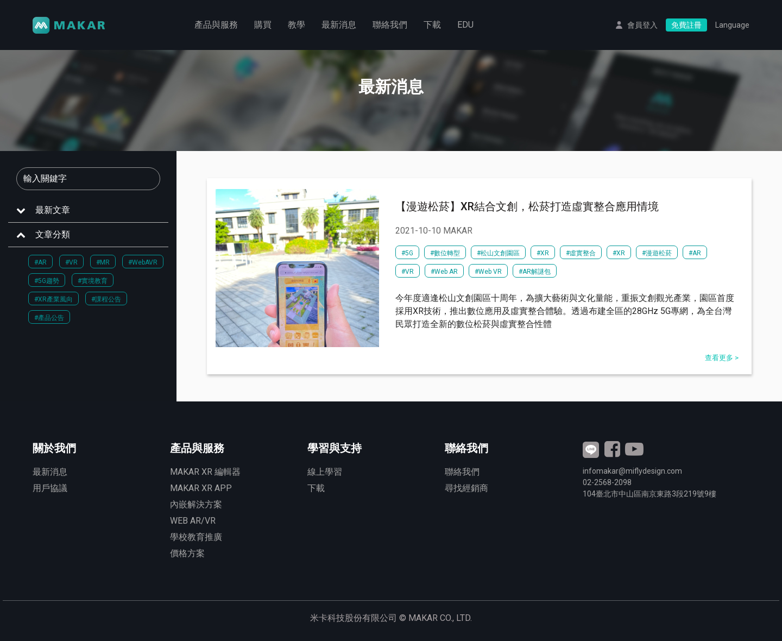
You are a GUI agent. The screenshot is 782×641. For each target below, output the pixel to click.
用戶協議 (50, 488)
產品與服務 (216, 25)
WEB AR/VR (193, 521)
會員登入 (642, 25)
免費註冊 (686, 25)
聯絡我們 (390, 25)
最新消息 (338, 25)
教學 (296, 25)
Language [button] (732, 25)
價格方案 (187, 553)
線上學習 (324, 472)
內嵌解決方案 (196, 504)
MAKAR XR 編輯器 (205, 472)
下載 (432, 25)
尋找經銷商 (466, 488)
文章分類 (52, 234)
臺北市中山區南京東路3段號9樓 (649, 493)
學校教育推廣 (196, 537)
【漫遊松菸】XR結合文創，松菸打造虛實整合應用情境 (527, 206)
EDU (465, 25)
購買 (263, 25)
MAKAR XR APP (201, 488)
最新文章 (52, 210)
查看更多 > (722, 358)
